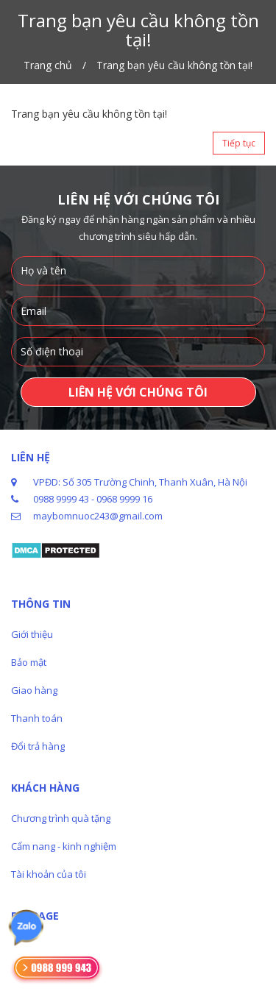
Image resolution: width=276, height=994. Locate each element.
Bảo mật (28, 662)
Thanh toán (37, 718)
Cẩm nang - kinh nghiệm (63, 846)
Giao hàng (34, 690)
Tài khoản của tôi (48, 874)
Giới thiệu (32, 634)
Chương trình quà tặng (60, 818)
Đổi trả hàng (38, 746)
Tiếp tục (238, 143)
